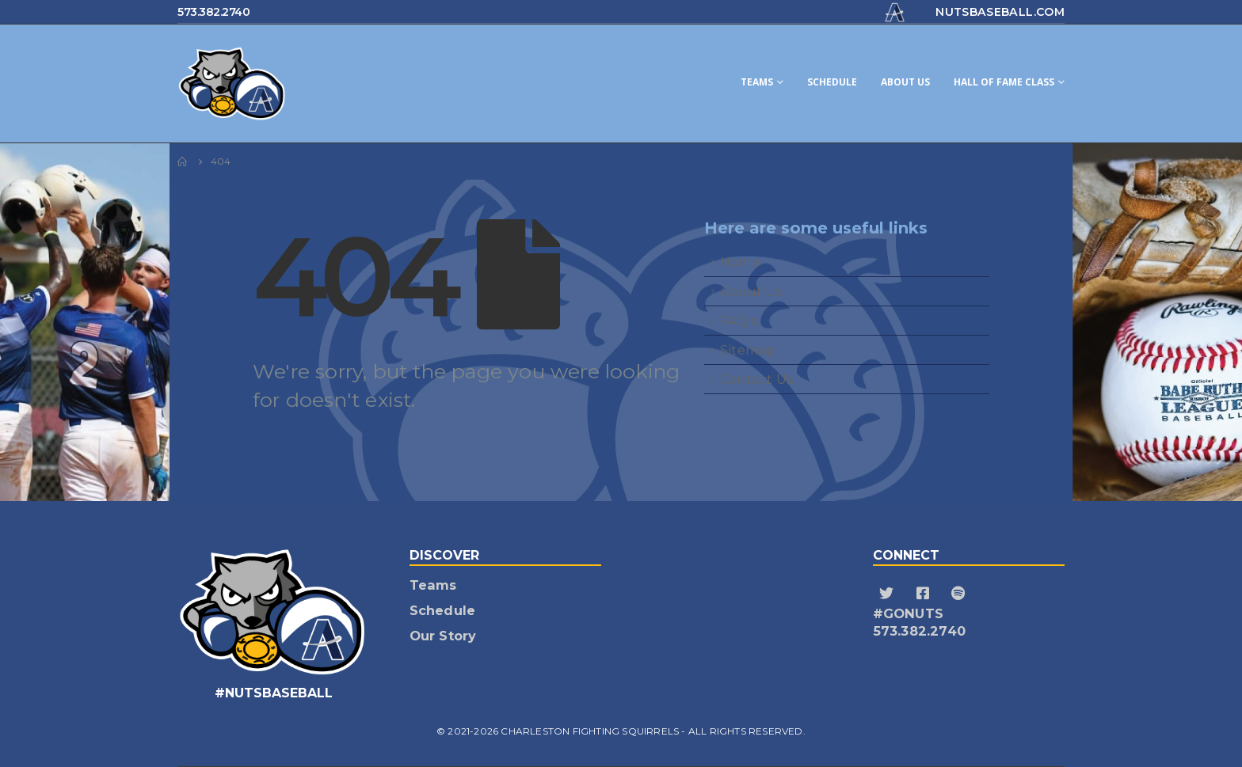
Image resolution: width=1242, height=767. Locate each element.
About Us (905, 82)
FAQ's (739, 320)
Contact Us (757, 379)
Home (740, 262)
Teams (757, 82)
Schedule (832, 82)
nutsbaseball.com (1000, 12)
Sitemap (747, 350)
